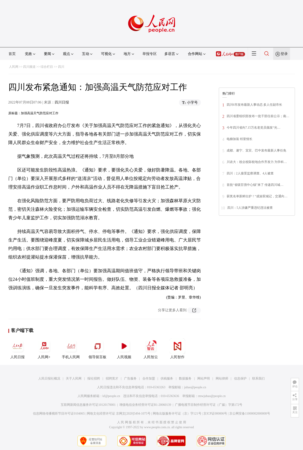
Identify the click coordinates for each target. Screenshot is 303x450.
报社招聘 (93, 378)
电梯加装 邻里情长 (240, 139)
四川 (61, 66)
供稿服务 (167, 378)
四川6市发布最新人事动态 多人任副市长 (254, 104)
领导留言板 (97, 348)
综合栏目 (47, 66)
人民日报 (17, 348)
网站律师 (222, 378)
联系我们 (258, 378)
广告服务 (130, 378)
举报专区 (149, 54)
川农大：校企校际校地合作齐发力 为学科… (257, 162)
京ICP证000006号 (215, 413)
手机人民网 (71, 348)
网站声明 (203, 378)
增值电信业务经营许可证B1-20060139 (145, 404)
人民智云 (151, 348)
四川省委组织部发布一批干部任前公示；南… (258, 116)
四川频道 (29, 66)
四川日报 (62, 102)
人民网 (13, 66)
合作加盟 (148, 378)
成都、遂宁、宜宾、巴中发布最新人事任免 (256, 150)
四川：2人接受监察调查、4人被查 (250, 173)
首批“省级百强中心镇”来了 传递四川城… (255, 185)
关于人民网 (74, 378)
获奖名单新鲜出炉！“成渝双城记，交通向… (257, 196)
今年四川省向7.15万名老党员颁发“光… (254, 127)
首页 (12, 54)
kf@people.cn (111, 396)
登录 (284, 54)
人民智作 (177, 348)
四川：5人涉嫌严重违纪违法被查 (250, 207)
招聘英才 (112, 378)
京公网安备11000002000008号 (249, 413)
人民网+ (44, 348)
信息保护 (240, 378)
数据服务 (185, 378)
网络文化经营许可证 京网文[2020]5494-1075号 (118, 413)
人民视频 (124, 348)
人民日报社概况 (49, 378)
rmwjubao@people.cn (212, 396)
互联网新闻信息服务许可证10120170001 (88, 404)
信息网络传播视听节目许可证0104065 (59, 413)
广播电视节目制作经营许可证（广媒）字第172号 (208, 404)
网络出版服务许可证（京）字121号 (177, 413)
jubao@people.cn (195, 387)
